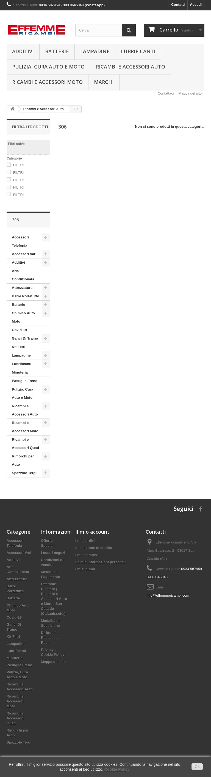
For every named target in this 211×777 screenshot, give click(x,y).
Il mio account (92, 531)
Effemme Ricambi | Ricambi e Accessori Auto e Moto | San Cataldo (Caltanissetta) (54, 599)
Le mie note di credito (93, 548)
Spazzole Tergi (24, 473)
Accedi (196, 4)
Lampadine (95, 51)
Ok (197, 767)
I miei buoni (85, 569)
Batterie (57, 51)
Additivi (23, 51)
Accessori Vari (24, 254)
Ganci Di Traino (25, 338)
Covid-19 (19, 330)
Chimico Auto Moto (23, 317)
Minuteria (20, 372)
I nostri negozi (53, 553)
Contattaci (166, 93)
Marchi (104, 82)
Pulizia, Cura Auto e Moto (48, 66)
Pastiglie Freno (24, 381)
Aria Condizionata (23, 275)
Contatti (178, 4)
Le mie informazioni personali (100, 562)
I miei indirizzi (87, 555)
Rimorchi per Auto (23, 460)
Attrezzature (22, 288)
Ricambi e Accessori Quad (25, 443)
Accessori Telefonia (20, 241)
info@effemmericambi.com (168, 595)
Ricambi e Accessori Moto (47, 82)
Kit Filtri (18, 347)
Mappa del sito (190, 93)
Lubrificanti (138, 51)
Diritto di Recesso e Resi (50, 638)
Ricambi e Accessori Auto (130, 66)
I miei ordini (85, 541)
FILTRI (18, 165)
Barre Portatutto (25, 296)
